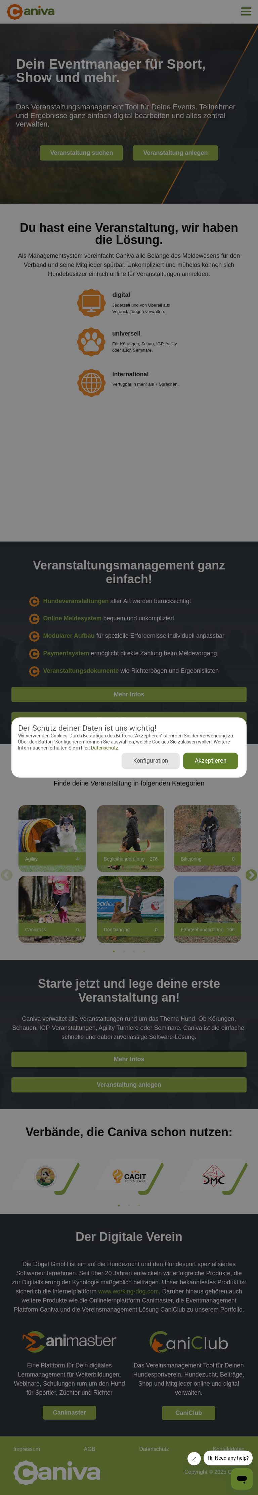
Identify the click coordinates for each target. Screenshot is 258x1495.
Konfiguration (150, 761)
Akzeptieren (210, 761)
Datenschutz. (104, 748)
